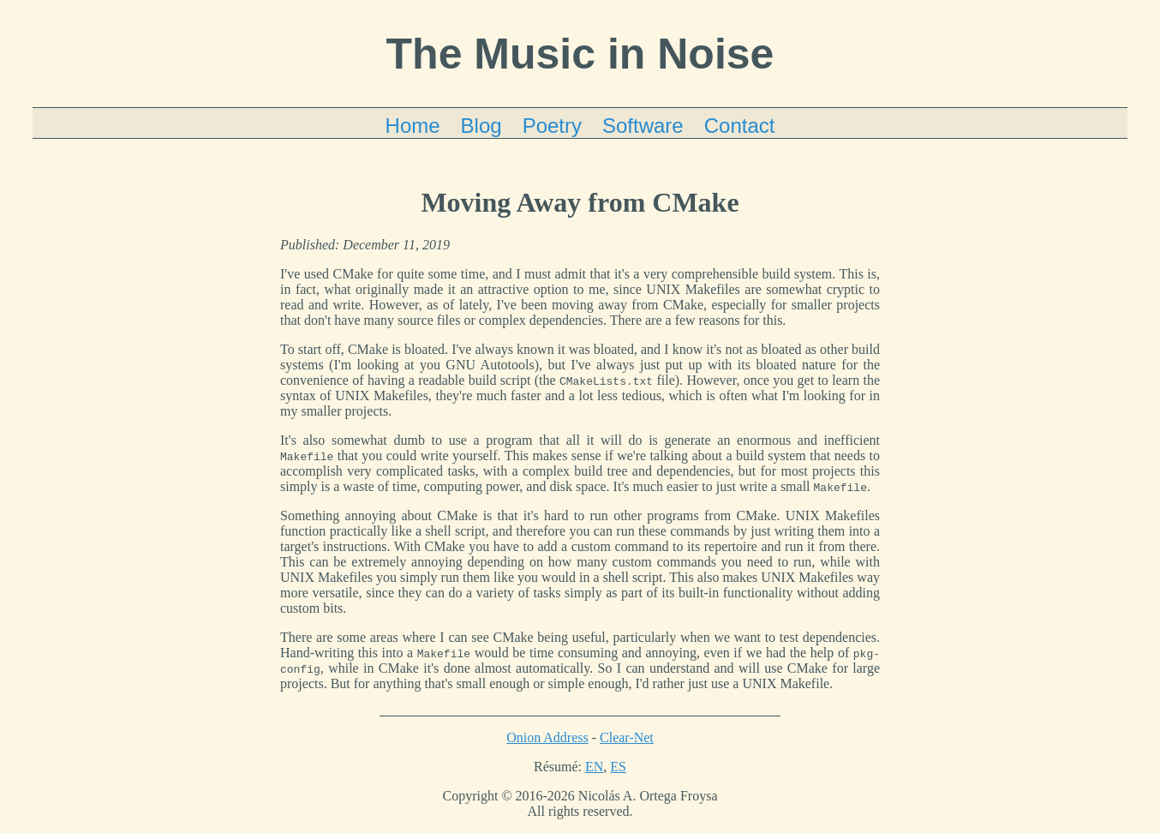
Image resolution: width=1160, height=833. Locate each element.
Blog (481, 125)
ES (618, 766)
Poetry (552, 125)
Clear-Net (627, 737)
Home (413, 125)
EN (594, 766)
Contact (739, 125)
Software (643, 125)
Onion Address (547, 737)
